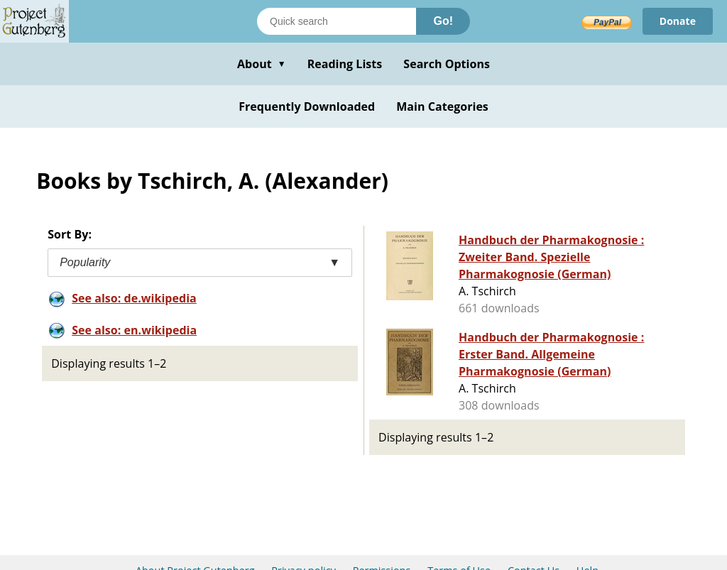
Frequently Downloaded (307, 106)
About (261, 63)
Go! (443, 21)
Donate (678, 21)
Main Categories (442, 106)
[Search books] (336, 21)
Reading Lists (345, 64)
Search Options (446, 64)
